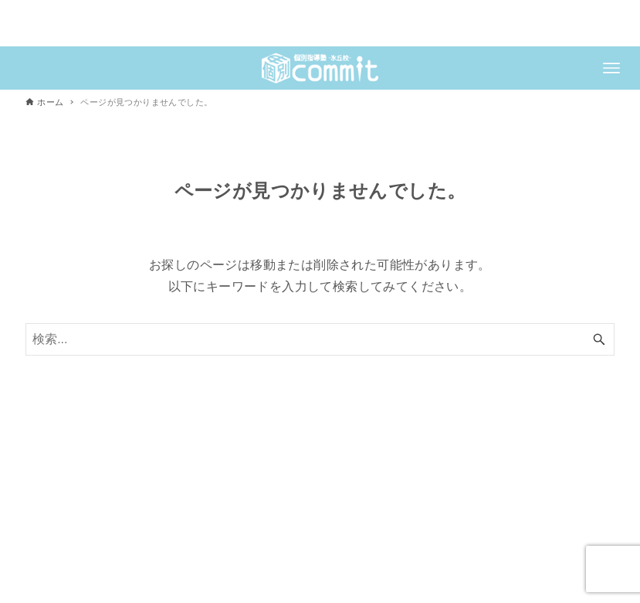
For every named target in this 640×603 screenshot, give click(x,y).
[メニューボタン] (611, 68)
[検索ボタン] (599, 339)
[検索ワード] (320, 339)
